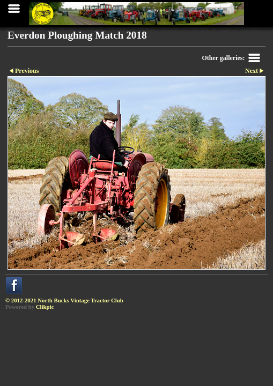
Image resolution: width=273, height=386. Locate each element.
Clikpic (45, 306)
